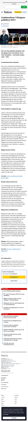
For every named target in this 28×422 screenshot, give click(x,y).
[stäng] (26, 1)
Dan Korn (2, 380)
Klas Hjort (3, 379)
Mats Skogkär (3, 377)
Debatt (2, 405)
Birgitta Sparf (3, 388)
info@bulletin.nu (8, 362)
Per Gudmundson (5, 25)
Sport (16, 403)
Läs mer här (5, 414)
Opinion (16, 397)
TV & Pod (3, 397)
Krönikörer (17, 395)
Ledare (2, 403)
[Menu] (2, 12)
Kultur (16, 401)
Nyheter (2, 395)
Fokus (16, 399)
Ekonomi (3, 401)
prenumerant (14, 273)
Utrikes (2, 399)
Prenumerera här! (5, 371)
